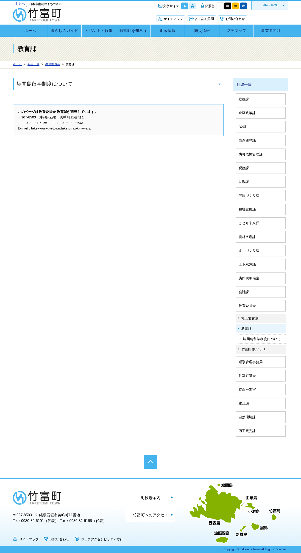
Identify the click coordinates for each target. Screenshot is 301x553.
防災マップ (236, 30)
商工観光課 (247, 431)
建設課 (244, 403)
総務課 (244, 99)
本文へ (20, 4)
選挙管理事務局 (251, 362)
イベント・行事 (98, 30)
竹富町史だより (253, 349)
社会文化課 (250, 318)
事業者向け (271, 30)
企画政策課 (247, 113)
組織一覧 (244, 85)
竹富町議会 (247, 376)
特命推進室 (247, 389)
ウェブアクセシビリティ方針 (102, 539)
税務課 (244, 168)
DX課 (243, 127)
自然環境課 (247, 417)
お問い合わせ (235, 19)
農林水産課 (247, 237)
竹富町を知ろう (133, 30)
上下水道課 (247, 264)
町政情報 (168, 30)
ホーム (30, 30)
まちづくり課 (249, 251)
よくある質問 (204, 19)
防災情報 (202, 30)
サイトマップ (173, 19)
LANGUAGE (270, 5)
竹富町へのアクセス (150, 515)
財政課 (244, 182)
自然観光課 (247, 140)
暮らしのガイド (64, 30)
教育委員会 (247, 306)
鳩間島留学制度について (45, 84)
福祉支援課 (247, 209)
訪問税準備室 (249, 278)
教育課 (246, 329)
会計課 (244, 292)
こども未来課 (249, 223)
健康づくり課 (249, 195)
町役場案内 (150, 498)
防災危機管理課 (251, 154)
